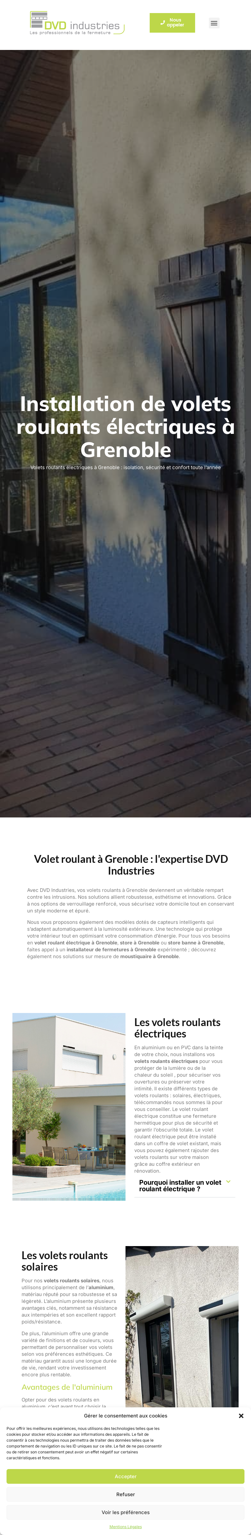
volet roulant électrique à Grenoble (75, 943)
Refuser (125, 1494)
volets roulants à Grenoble (117, 890)
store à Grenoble (139, 943)
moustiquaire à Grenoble (149, 956)
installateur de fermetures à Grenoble (111, 949)
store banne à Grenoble (196, 943)
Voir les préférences (126, 1512)
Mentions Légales (125, 1526)
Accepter (126, 1476)
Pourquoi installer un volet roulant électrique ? (180, 1186)
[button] (241, 1416)
